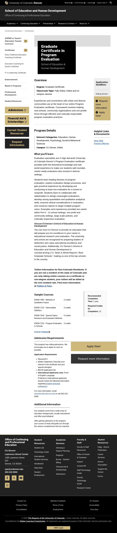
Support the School (102, 470)
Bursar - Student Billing (62, 460)
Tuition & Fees (44, 286)
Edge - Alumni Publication (103, 448)
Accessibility (94, 505)
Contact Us (21, 501)
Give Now (94, 509)
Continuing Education (30, 24)
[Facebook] (8, 481)
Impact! (80, 462)
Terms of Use (58, 505)
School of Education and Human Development (35, 10)
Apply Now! (94, 346)
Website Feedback (58, 501)
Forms (100, 476)
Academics (12, 24)
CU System (94, 501)
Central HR (81, 466)
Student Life (39, 448)
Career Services (101, 455)
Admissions (60, 474)
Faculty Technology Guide (81, 480)
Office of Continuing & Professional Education (27, 15)
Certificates (29, 31)
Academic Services (61, 442)
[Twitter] (15, 481)
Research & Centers (67, 24)
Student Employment (39, 473)
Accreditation (21, 509)
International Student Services (41, 457)
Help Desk (38, 468)
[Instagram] (8, 489)
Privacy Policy (21, 505)
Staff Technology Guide (83, 471)
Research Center (84, 488)
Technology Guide (41, 452)
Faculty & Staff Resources (83, 448)
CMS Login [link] (58, 528)
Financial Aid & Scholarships (62, 468)
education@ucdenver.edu (44, 394)
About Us (84, 24)
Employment (58, 509)
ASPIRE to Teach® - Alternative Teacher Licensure (13, 41)
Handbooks (38, 464)
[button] (26, 41)
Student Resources (39, 442)
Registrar (59, 455)
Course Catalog (42, 332)
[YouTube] (22, 481)
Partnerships (49, 24)
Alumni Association (102, 463)
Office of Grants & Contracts (83, 455)
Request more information (93, 358)
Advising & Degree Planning (63, 449)
